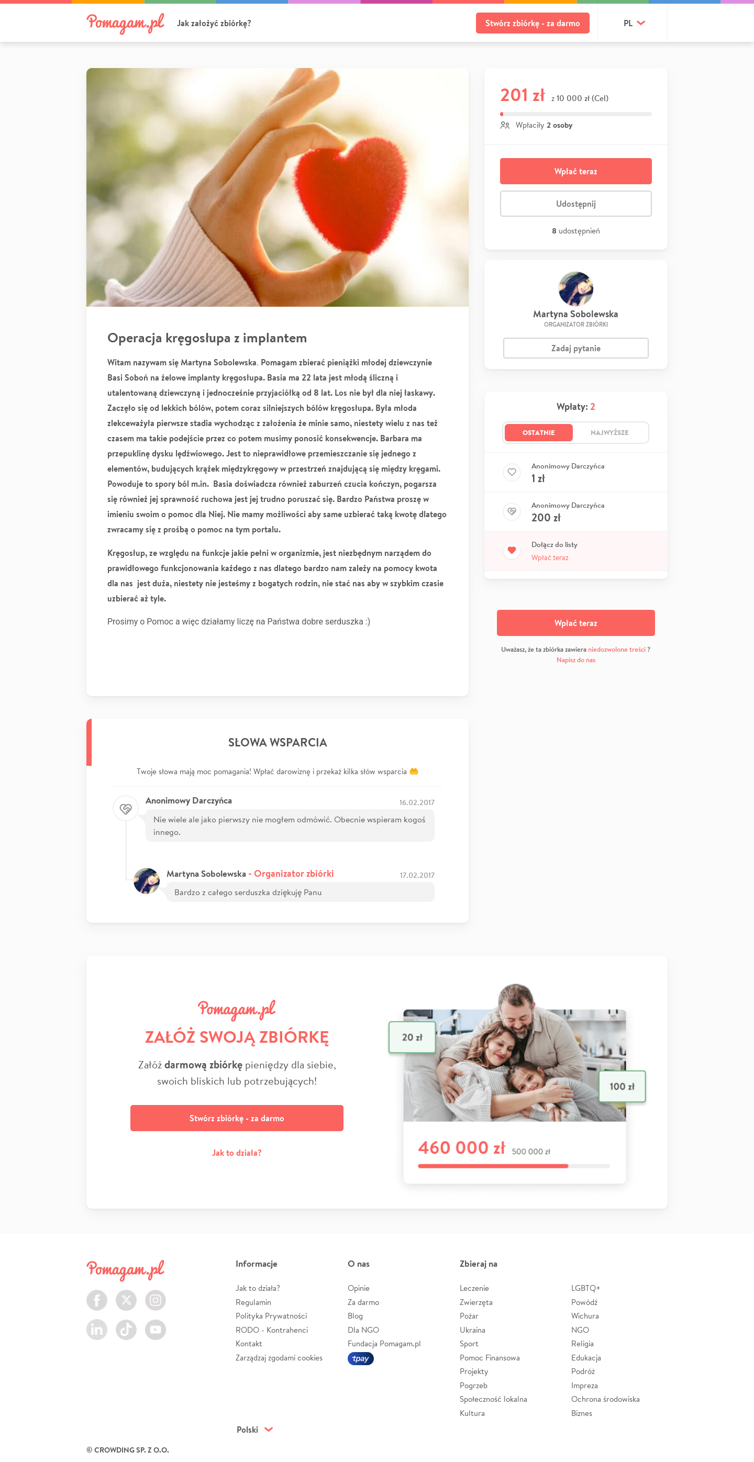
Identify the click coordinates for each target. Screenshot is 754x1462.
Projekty (474, 1371)
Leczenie (474, 1288)
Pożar (469, 1316)
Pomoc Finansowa (490, 1358)
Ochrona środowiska (605, 1399)
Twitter (126, 1294)
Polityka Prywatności (271, 1316)
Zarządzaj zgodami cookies (279, 1358)
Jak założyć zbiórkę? (214, 23)
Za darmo (363, 1302)
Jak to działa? (237, 1152)
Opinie (359, 1288)
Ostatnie (539, 432)
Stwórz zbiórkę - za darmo (532, 23)
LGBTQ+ (586, 1288)
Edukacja (586, 1358)
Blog (355, 1316)
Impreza (584, 1385)
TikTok (126, 1323)
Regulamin (253, 1302)
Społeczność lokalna (493, 1399)
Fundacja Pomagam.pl (384, 1343)
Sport (469, 1343)
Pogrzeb (473, 1385)
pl (628, 23)
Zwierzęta (476, 1302)
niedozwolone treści (617, 649)
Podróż (583, 1371)
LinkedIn (96, 1323)
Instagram (155, 1294)
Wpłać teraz (576, 171)
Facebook (96, 1294)
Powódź (584, 1302)
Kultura (472, 1413)
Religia (582, 1343)
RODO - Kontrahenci (272, 1330)
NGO (580, 1330)
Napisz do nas (576, 659)
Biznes (581, 1413)
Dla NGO (363, 1330)
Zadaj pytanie (576, 348)
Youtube (155, 1323)
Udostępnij (576, 203)
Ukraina (472, 1330)
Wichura (585, 1316)
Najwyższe (610, 432)
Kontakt (249, 1343)
